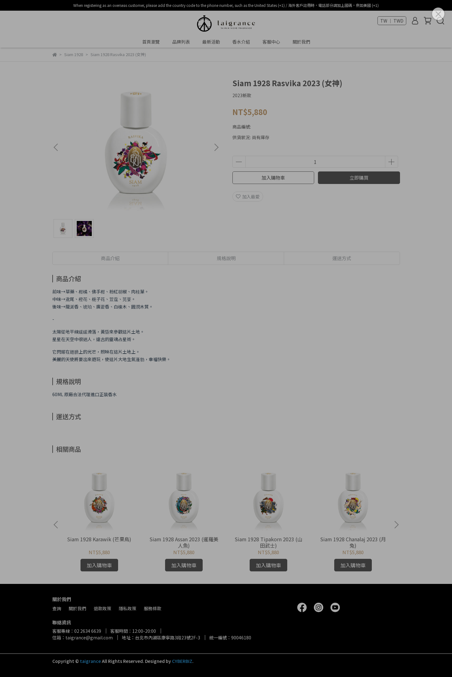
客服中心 (271, 42)
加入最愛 (248, 196)
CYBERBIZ (182, 661)
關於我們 (301, 42)
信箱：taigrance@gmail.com (82, 637)
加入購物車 (273, 177)
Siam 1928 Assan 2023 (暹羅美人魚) (183, 542)
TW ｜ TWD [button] (391, 21)
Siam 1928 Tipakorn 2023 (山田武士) (268, 542)
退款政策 (102, 608)
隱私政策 (127, 608)
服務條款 (152, 608)
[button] (216, 147)
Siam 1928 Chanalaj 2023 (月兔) (353, 542)
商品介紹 (110, 258)
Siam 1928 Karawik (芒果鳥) (99, 539)
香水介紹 (241, 42)
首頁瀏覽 (151, 42)
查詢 (56, 608)
